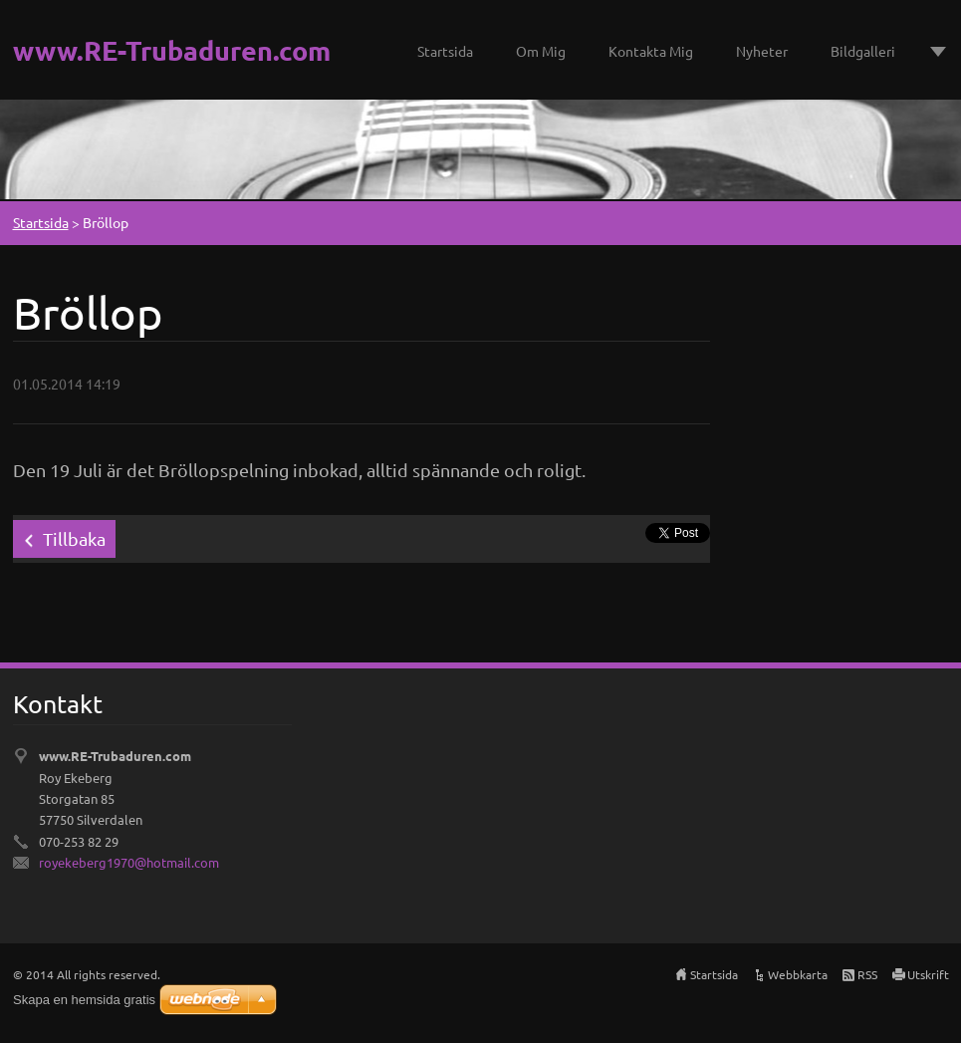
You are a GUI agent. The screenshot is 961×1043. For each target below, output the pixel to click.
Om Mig (541, 51)
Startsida (445, 51)
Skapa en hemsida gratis (84, 999)
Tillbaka (74, 538)
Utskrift (928, 974)
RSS (867, 974)
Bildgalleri (863, 51)
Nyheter (762, 51)
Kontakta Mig (650, 51)
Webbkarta (798, 974)
